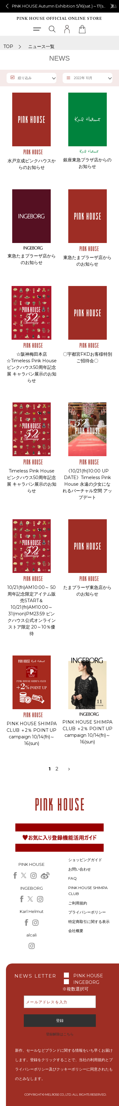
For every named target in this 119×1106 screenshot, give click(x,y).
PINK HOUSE (88, 976)
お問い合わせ (79, 869)
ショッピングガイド (85, 859)
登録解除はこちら (60, 1034)
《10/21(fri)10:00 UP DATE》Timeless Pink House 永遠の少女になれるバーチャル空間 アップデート (87, 484)
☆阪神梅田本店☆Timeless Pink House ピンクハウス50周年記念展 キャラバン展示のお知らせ (32, 367)
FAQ (72, 878)
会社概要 (75, 930)
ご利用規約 (77, 903)
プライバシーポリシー (87, 912)
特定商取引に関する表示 (89, 921)
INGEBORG (86, 982)
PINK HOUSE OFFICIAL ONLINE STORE (59, 18)
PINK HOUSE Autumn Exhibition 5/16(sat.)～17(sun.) (61, 5)
